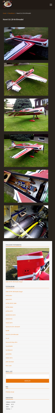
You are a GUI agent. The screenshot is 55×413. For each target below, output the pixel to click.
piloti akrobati (10, 362)
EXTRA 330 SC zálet (11, 303)
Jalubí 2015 (9, 299)
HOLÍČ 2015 (9, 323)
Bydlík (7, 330)
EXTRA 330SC (9, 307)
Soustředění (9, 346)
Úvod (4, 13)
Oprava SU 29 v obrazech (13, 326)
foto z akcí (9, 365)
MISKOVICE (9, 319)
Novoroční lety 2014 (11, 342)
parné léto (9, 354)
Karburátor (9, 295)
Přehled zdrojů (10, 392)
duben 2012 (9, 358)
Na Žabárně (9, 350)
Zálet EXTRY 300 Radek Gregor (14, 282)
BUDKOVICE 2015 (11, 315)
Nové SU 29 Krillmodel (12, 334)
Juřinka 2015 (9, 311)
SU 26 (7, 338)
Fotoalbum (11, 13)
